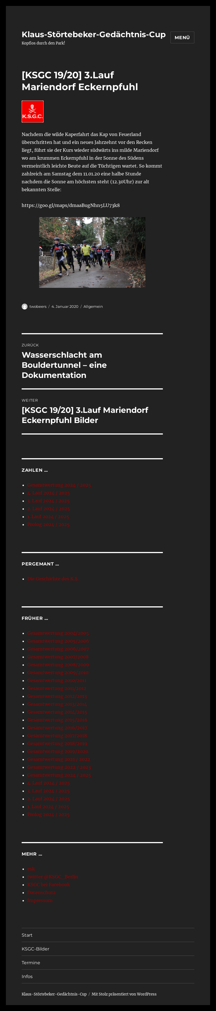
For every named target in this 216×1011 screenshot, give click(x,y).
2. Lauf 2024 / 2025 (48, 508)
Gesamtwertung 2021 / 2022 (58, 759)
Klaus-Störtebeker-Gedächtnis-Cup (94, 34)
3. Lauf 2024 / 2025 (48, 501)
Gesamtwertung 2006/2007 (58, 649)
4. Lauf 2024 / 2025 (48, 493)
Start (27, 935)
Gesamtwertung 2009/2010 (57, 672)
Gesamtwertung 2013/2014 (57, 704)
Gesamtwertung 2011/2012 (56, 688)
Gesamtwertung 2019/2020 (57, 751)
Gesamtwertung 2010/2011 (56, 680)
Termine (31, 962)
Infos (27, 976)
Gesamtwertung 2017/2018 (57, 735)
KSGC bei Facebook (48, 884)
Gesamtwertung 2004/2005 (58, 633)
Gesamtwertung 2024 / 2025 (59, 485)
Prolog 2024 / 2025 (48, 524)
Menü (182, 37)
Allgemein (93, 306)
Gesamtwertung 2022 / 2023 (59, 767)
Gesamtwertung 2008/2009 (58, 664)
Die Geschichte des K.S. (53, 579)
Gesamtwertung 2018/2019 (57, 743)
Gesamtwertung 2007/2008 (58, 657)
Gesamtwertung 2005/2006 (58, 641)
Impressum (40, 900)
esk (31, 869)
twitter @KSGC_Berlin (52, 876)
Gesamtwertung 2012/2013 (57, 696)
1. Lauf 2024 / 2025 (48, 516)
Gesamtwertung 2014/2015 (57, 712)
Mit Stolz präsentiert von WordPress (124, 994)
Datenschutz (41, 892)
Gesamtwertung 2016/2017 (57, 728)
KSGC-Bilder (35, 949)
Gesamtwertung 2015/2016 (57, 720)
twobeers (38, 306)
